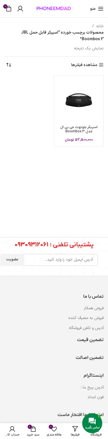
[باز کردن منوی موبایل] (97, 8)
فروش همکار (94, 308)
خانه (100, 26)
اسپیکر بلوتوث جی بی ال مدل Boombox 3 (79, 129)
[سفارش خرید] (8, 65)
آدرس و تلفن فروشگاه (86, 328)
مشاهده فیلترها (84, 65)
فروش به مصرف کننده (86, 318)
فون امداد (95, 397)
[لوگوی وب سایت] (54, 8)
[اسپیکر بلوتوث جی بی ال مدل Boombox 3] (79, 100)
